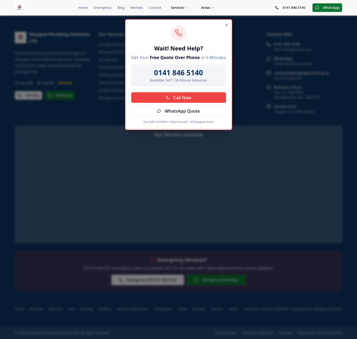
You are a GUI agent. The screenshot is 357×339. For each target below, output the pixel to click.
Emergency (103, 7)
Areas (207, 7)
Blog (121, 7)
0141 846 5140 (290, 7)
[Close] (226, 24)
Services (179, 7)
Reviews (136, 7)
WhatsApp (327, 7)
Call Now (178, 97)
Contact (155, 7)
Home (83, 7)
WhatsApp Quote (178, 111)
